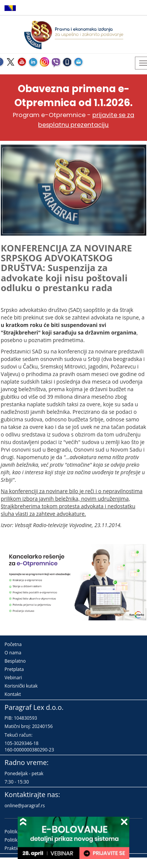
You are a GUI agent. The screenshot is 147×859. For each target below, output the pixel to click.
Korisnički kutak (21, 686)
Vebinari (13, 677)
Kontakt (13, 694)
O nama (13, 652)
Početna (13, 644)
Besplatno (15, 661)
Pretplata (14, 669)
